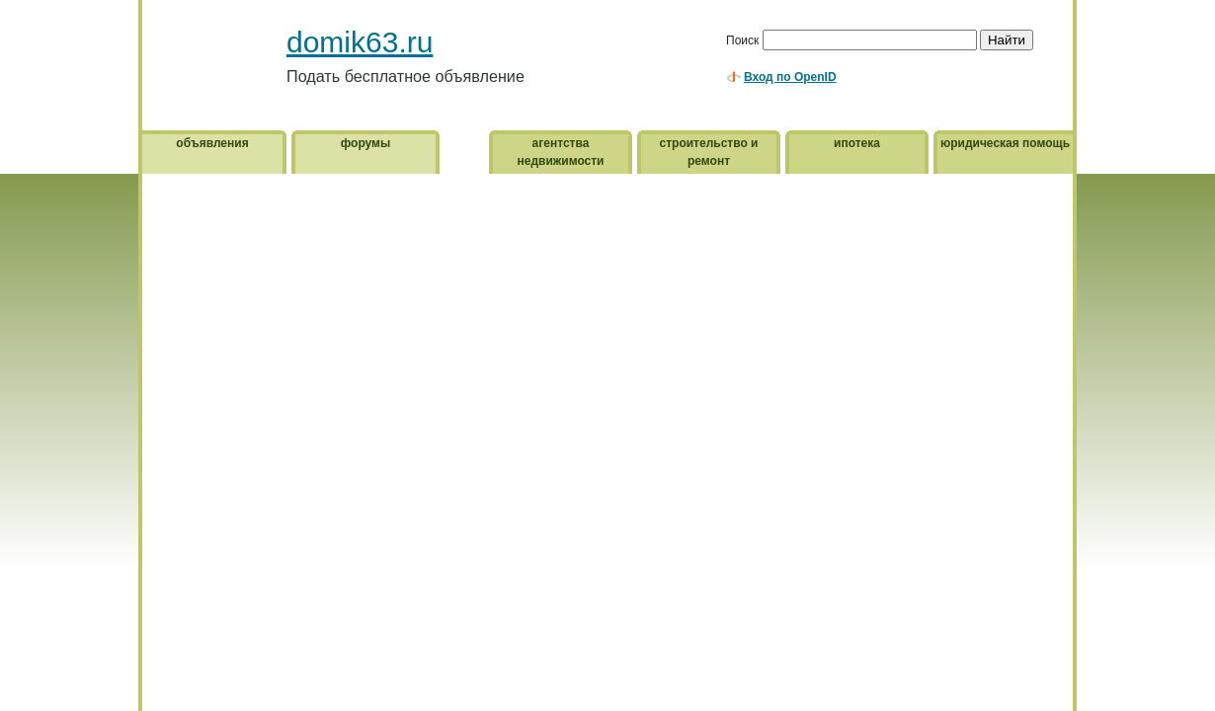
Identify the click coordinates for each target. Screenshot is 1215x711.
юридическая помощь (1005, 143)
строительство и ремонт (709, 152)
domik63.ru (359, 42)
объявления (212, 143)
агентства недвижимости (561, 152)
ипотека (857, 143)
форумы (365, 143)
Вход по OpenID (790, 77)
